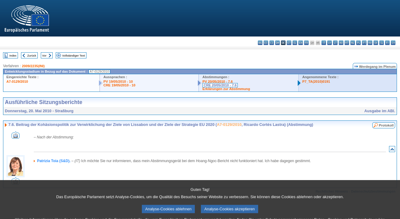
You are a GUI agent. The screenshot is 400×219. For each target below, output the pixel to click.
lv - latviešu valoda (329, 42)
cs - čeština (271, 42)
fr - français (306, 42)
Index (12, 55)
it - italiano (323, 42)
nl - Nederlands (352, 42)
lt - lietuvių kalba (335, 42)
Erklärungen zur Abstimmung (226, 89)
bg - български (260, 42)
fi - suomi (387, 42)
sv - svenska (393, 42)
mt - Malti (347, 42)
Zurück (31, 55)
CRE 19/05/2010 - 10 (119, 85)
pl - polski (358, 42)
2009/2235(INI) (33, 66)
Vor (44, 55)
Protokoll (386, 125)
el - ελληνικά (295, 42)
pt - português (364, 42)
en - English (300, 42)
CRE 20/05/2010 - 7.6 (220, 85)
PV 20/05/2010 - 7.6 (217, 81)
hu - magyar (341, 42)
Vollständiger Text (73, 55)
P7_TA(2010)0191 (316, 81)
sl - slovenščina (381, 42)
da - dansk (277, 42)
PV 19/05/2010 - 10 (118, 81)
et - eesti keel (289, 42)
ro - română (370, 42)
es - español (266, 42)
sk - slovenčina (376, 42)
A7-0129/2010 (17, 81)
